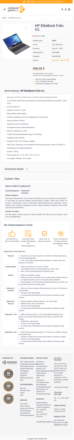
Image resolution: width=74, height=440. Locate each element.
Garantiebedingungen (43, 387)
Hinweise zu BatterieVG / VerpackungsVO (41, 364)
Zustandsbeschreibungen (28, 364)
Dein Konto (24, 404)
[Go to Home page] (16, 9)
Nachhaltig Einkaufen (27, 366)
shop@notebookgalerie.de (45, 422)
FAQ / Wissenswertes (27, 362)
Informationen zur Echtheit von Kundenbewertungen (43, 391)
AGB (38, 378)
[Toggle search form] (62, 9)
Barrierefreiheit (41, 385)
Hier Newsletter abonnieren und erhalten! (61, 422)
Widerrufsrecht (41, 373)
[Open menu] (4, 9)
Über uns (23, 388)
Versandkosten (25, 413)
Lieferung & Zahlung (27, 408)
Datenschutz (40, 375)
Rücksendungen (25, 411)
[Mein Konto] (65, 9)
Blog (21, 380)
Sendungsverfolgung (27, 415)
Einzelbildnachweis (42, 382)
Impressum (40, 380)
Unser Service (25, 406)
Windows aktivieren (26, 378)
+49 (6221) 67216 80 (61, 387)
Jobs (21, 395)
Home (4, 18)
